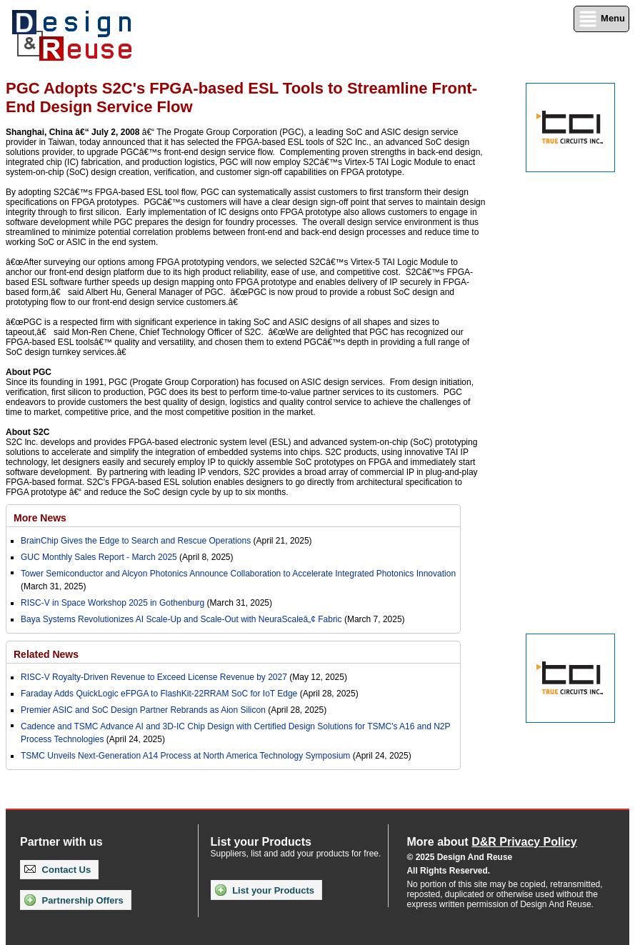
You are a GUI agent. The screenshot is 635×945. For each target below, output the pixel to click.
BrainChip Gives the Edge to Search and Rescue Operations (136, 541)
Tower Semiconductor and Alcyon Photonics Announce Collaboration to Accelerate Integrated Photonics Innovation (238, 574)
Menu (601, 19)
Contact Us (57, 869)
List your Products (264, 890)
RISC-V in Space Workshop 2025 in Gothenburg (112, 603)
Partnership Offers (74, 900)
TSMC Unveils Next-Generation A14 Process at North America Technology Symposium (185, 756)
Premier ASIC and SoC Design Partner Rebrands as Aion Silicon (144, 710)
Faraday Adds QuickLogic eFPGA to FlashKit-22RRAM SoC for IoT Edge (159, 694)
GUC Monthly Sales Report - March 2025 (99, 557)
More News (40, 518)
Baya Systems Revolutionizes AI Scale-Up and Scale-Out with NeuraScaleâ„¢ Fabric (181, 619)
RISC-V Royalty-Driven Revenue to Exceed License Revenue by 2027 (154, 677)
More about (491, 842)
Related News (46, 654)
